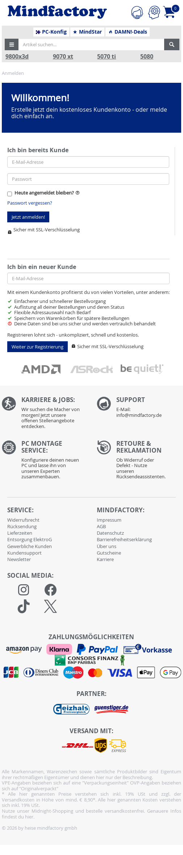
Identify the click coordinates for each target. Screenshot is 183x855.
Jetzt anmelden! (28, 217)
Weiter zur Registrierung (37, 346)
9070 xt (63, 56)
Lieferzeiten (19, 533)
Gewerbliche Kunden (29, 546)
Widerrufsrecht (23, 520)
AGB (101, 526)
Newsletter (19, 559)
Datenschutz (110, 533)
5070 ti (106, 56)
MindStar (87, 32)
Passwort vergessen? (29, 203)
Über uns (106, 546)
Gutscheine (109, 553)
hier (29, 816)
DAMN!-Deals (127, 32)
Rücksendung (22, 526)
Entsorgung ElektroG (29, 539)
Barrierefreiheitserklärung (124, 539)
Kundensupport (24, 553)
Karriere (105, 559)
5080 (146, 56)
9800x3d (17, 56)
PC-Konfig (51, 32)
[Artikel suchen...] (91, 44)
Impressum (109, 520)
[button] (11, 44)
